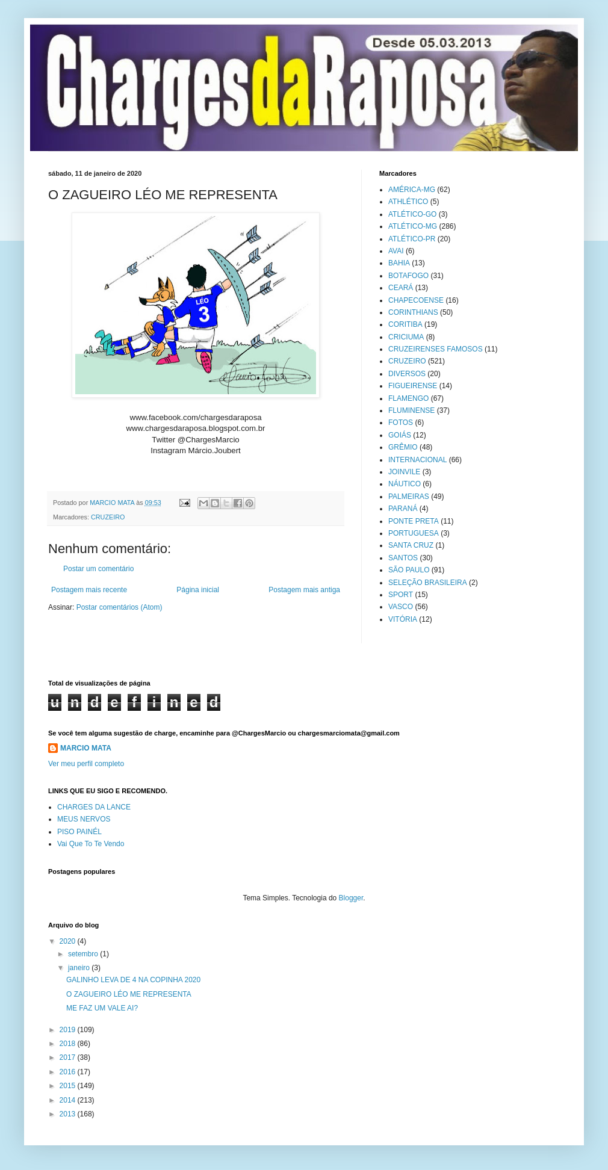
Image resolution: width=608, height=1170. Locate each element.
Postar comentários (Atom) (119, 607)
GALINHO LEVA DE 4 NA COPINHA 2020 (133, 980)
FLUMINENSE (411, 410)
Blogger (351, 898)
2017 (69, 1057)
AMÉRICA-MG (411, 189)
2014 (69, 1100)
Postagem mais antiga (304, 590)
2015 (69, 1086)
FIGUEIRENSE (412, 386)
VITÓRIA (402, 619)
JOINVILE (404, 472)
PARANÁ (402, 508)
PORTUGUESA (413, 533)
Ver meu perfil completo (86, 764)
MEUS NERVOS (83, 819)
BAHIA (399, 263)
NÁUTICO (404, 484)
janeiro (80, 968)
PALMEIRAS (408, 496)
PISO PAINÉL (79, 832)
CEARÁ (400, 287)
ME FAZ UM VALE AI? (102, 1008)
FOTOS (400, 422)
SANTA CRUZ (410, 545)
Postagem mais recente (89, 590)
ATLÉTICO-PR (411, 239)
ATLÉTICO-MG (412, 226)
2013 (69, 1114)
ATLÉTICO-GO (412, 214)
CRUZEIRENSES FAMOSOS (435, 349)
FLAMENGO (408, 398)
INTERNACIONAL (417, 460)
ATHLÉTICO (408, 201)
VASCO (400, 606)
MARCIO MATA (85, 748)
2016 (69, 1072)
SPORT (400, 594)
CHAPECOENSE (416, 300)
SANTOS (403, 558)
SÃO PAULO (408, 570)
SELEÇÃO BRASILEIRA (427, 582)
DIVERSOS (407, 374)
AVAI (396, 251)
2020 (69, 941)
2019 (69, 1030)
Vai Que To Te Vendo (90, 844)
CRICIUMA (406, 337)
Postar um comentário (98, 569)
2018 (69, 1043)
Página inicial (197, 590)
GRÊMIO (403, 447)
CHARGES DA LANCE (94, 807)
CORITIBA (405, 324)
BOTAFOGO (408, 275)
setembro (84, 954)
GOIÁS (399, 435)
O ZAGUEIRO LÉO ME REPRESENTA (128, 994)
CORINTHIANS (413, 312)
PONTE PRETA (413, 521)
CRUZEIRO (108, 517)
